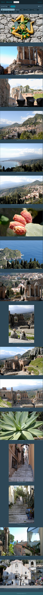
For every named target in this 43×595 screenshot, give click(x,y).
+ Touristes (15, 11)
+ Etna (3, 11)
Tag (6, 6)
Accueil (2, 6)
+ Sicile (29, 9)
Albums (3, 2)
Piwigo (23, 593)
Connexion (40, 2)
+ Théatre (35, 9)
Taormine (13, 6)
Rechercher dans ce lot (8, 9)
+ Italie (23, 9)
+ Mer (9, 11)
